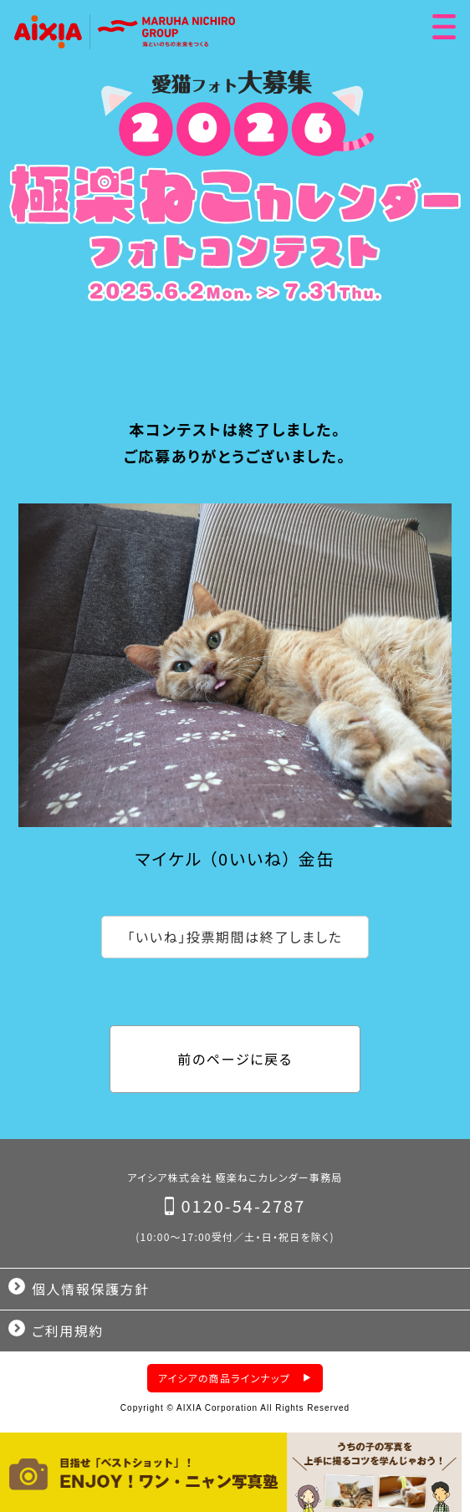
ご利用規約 (68, 1330)
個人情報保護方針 (91, 1289)
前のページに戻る (234, 1059)
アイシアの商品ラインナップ (224, 1378)
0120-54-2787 (243, 1205)
